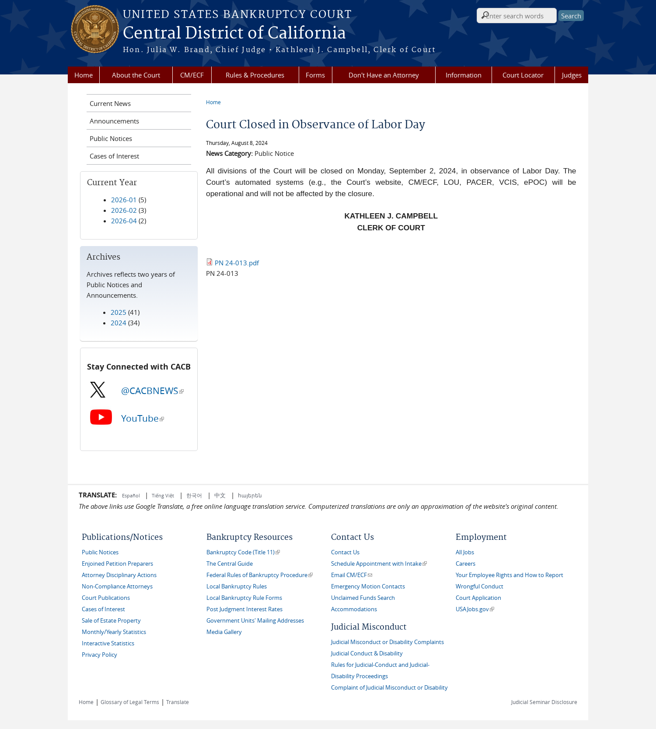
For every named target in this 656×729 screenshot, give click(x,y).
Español (131, 495)
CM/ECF (192, 74)
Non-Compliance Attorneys (117, 586)
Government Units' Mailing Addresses (255, 620)
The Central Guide (229, 563)
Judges (572, 74)
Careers (465, 563)
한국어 (194, 495)
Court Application (478, 598)
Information (464, 74)
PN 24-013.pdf (237, 262)
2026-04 (124, 220)
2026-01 (124, 199)
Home (83, 74)
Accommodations (354, 609)
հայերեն (250, 495)
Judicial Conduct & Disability (367, 653)
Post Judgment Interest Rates (244, 609)
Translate (177, 701)
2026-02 (124, 210)
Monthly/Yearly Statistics (114, 632)
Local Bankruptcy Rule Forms (244, 598)
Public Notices (111, 138)
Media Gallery (224, 632)
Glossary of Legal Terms (130, 701)
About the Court (136, 74)
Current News (110, 103)
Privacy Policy (99, 655)
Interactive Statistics (108, 643)
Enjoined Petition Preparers (117, 563)
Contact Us (345, 552)
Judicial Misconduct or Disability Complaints (387, 642)
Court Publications (106, 598)
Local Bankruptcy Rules (236, 586)
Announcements (114, 120)
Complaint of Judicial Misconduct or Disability (389, 687)
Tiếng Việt (163, 495)
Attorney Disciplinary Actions (119, 575)
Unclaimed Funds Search (363, 598)
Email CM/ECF (351, 575)
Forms (315, 74)
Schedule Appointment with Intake (379, 563)
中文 (220, 495)
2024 (118, 322)
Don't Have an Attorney (384, 74)
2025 (118, 312)
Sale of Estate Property (111, 620)
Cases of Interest (114, 155)
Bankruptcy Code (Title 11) (243, 552)
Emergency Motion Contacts (368, 586)
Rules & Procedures (255, 74)
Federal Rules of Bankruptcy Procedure (259, 575)
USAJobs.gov (475, 609)
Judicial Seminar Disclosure (544, 701)
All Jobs (465, 552)
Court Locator (523, 74)
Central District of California (234, 34)
